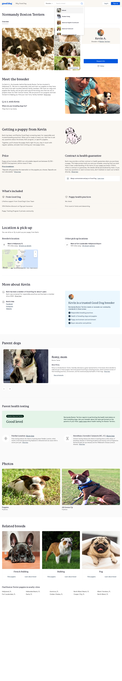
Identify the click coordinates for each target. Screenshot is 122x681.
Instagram (9, 306)
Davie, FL (29, 594)
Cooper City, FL (79, 594)
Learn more (100, 178)
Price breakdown (8, 166)
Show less (47, 95)
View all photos (73, 68)
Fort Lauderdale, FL (8, 594)
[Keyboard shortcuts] (12, 268)
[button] (28, 49)
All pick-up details (25, 246)
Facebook (9, 304)
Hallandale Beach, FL (33, 591)
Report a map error (33, 268)
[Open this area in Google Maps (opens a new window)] (5, 268)
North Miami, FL (102, 594)
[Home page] (7, 3)
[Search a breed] (69, 3)
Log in (106, 3)
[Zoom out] (35, 255)
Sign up (115, 3)
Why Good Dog (21, 3)
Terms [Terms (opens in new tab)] (28, 268)
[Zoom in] (35, 252)
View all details (58, 375)
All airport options (88, 246)
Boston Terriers (104, 41)
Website (9, 309)
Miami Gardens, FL (103, 591)
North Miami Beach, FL (81, 591)
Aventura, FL (54, 591)
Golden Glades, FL (56, 594)
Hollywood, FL (6, 591)
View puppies (11, 577)
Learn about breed (30, 577)
